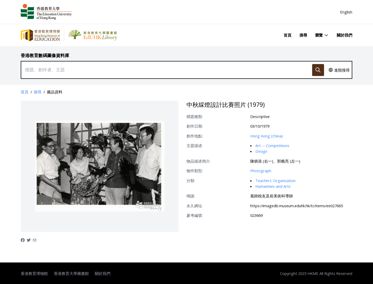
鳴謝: (191, 195)
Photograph (260, 170)
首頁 (287, 35)
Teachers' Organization (275, 180)
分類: (191, 180)
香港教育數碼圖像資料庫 (45, 55)
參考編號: (195, 215)
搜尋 (303, 35)
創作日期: (195, 126)
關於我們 (344, 35)
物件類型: (195, 170)
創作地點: (195, 135)
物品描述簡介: (199, 161)
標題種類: (195, 116)
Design (261, 151)
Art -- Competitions (272, 145)
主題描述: (195, 145)
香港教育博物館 (34, 273)
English (346, 12)
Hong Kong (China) (266, 135)
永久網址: (195, 205)
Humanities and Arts (273, 186)
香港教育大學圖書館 (71, 273)
